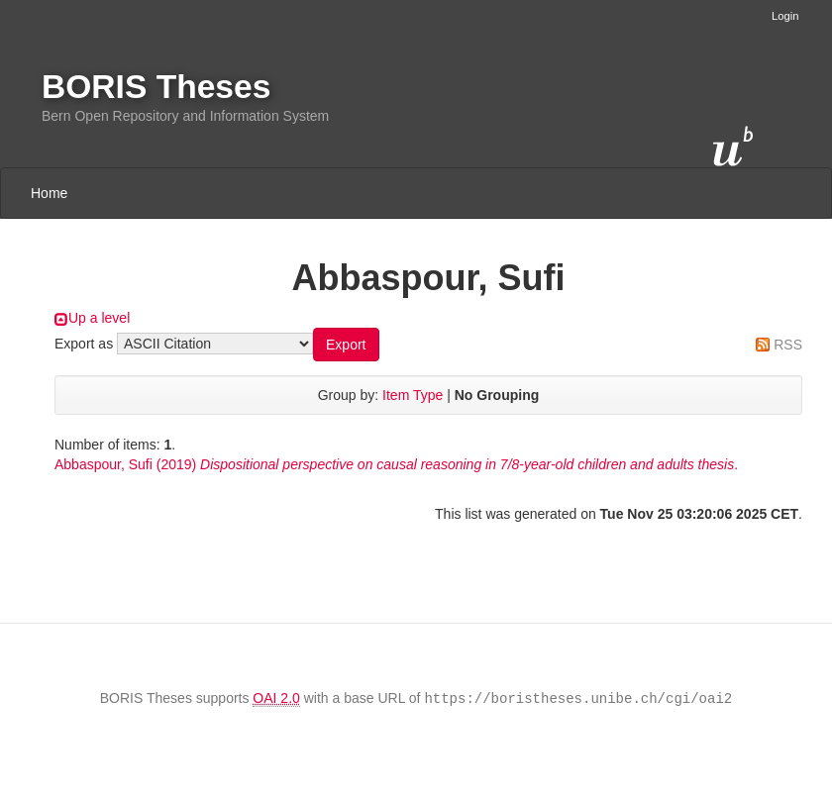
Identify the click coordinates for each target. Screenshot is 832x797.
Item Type (412, 395)
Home (49, 193)
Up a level (99, 318)
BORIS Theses (156, 86)
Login (785, 16)
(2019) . (396, 464)
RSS (788, 344)
